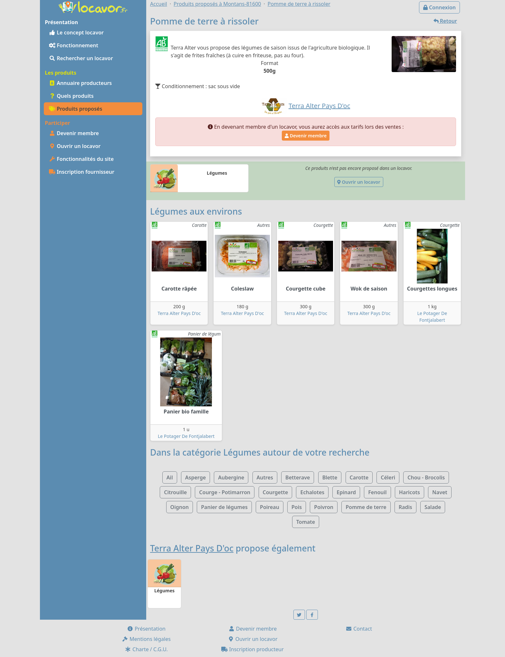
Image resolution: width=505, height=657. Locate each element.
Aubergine (231, 477)
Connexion (439, 7)
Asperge (195, 477)
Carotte (359, 477)
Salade (432, 507)
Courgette (275, 492)
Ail (170, 477)
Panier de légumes (224, 507)
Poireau (269, 507)
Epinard (346, 492)
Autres (265, 477)
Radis (405, 507)
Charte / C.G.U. (146, 649)
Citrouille (175, 492)
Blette (330, 477)
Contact (359, 628)
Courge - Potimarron (224, 492)
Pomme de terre (366, 507)
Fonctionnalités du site (81, 158)
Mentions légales (146, 639)
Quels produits (71, 95)
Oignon (179, 507)
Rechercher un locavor (81, 58)
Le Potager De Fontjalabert (186, 436)
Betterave (297, 477)
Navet (439, 492)
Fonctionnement (73, 45)
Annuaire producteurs (80, 83)
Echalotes (312, 492)
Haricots (409, 492)
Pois (296, 507)
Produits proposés (75, 108)
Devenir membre (74, 133)
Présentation (146, 628)
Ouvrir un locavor (74, 146)
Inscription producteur (252, 649)
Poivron (323, 507)
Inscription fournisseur (81, 171)
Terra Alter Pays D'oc (179, 313)
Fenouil (377, 492)
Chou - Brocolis (426, 477)
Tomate (305, 521)
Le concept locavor (76, 32)
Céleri (388, 477)
